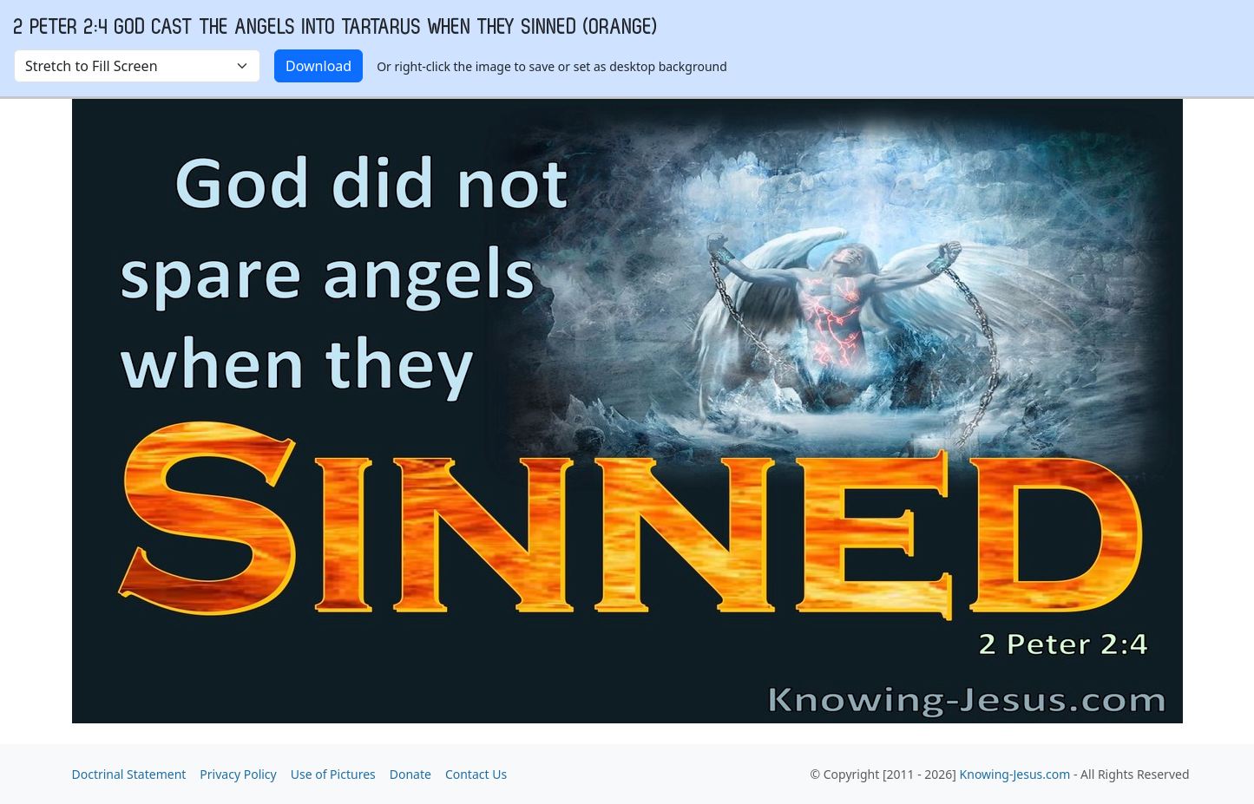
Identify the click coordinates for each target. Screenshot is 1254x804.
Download (318, 65)
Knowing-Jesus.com (1015, 774)
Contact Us (476, 774)
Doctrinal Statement (129, 774)
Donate (410, 774)
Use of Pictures (333, 774)
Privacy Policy (238, 774)
